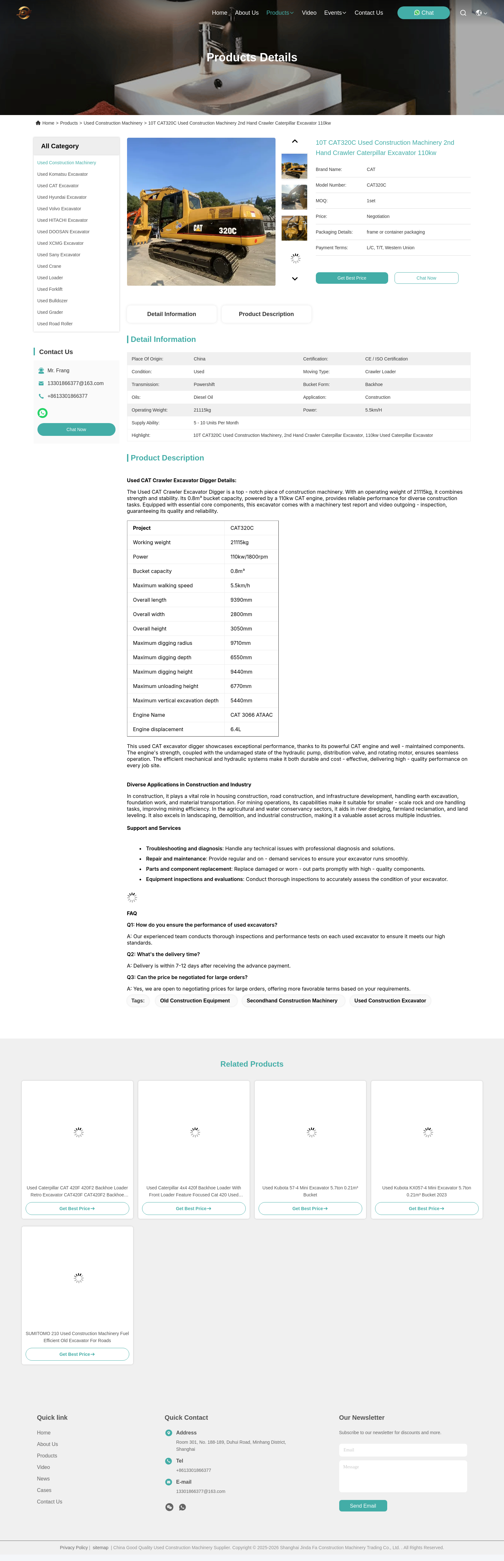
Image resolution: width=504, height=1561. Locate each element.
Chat (424, 12)
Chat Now (76, 429)
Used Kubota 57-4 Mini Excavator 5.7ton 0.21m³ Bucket (310, 1191)
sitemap (100, 1547)
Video (43, 1467)
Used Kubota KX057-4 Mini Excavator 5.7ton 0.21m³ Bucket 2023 (426, 1191)
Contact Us (49, 1501)
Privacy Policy (74, 1547)
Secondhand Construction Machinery (292, 1000)
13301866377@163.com (76, 383)
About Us (47, 1444)
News (43, 1478)
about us (247, 13)
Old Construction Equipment (195, 1000)
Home (219, 13)
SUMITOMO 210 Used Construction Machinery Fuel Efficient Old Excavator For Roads (77, 1337)
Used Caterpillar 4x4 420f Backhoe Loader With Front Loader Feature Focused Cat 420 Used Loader (194, 1191)
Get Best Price (357, 278)
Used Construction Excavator (390, 1000)
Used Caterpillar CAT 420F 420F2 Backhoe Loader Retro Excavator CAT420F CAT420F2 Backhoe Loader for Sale (77, 1191)
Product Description (266, 314)
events (335, 13)
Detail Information (171, 314)
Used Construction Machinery (113, 123)
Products (69, 123)
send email (363, 1506)
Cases (44, 1490)
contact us (369, 13)
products (280, 13)
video (309, 13)
